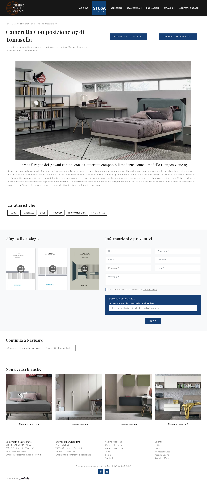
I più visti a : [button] (98, 213)
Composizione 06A (178, 424)
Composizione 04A (29, 424)
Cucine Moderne (113, 442)
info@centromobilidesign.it (27, 455)
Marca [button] (13, 213)
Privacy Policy (150, 289)
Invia (153, 321)
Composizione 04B (128, 424)
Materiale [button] (28, 213)
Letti (157, 445)
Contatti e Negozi (189, 8)
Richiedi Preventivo (178, 36)
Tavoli (108, 452)
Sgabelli (109, 458)
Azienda (83, 8)
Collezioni (116, 8)
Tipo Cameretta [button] (77, 213)
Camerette (35, 24)
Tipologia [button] (56, 213)
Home (8, 24)
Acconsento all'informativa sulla (133, 289)
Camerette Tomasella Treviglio (23, 348)
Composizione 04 (78, 424)
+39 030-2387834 (67, 451)
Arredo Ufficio (162, 458)
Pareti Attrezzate (114, 448)
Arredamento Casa (20, 24)
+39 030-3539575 (17, 451)
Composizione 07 (49, 24)
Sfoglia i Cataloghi (128, 36)
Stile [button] (43, 213)
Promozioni (152, 8)
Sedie (108, 455)
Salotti (158, 442)
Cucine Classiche (113, 445)
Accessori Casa (162, 452)
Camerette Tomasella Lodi (59, 348)
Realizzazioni (134, 8)
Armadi (159, 448)
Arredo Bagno (162, 455)
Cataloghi (169, 8)
